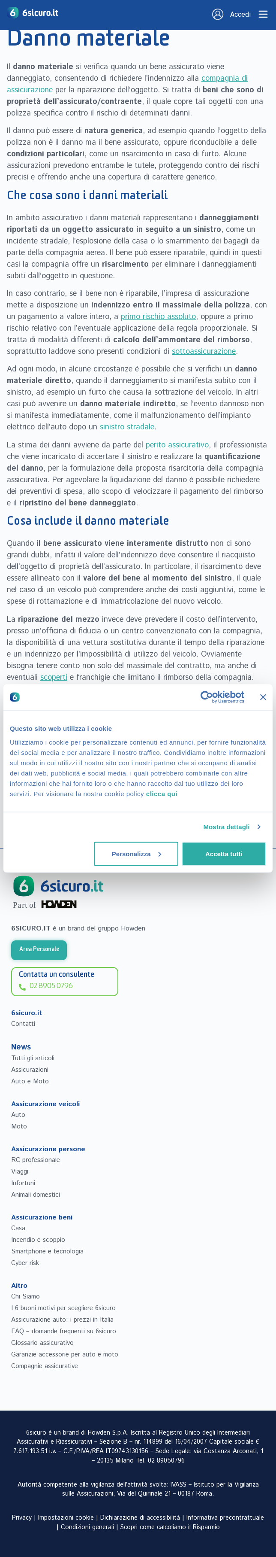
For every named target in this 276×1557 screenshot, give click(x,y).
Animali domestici (35, 1194)
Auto (18, 1114)
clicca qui (161, 793)
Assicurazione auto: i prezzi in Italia (62, 1319)
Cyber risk (25, 1263)
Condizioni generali (87, 1527)
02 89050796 (166, 1461)
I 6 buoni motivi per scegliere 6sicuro (63, 1308)
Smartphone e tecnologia (47, 1251)
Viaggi (19, 1171)
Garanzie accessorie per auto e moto (64, 1354)
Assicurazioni (29, 1069)
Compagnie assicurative (44, 1366)
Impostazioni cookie (66, 1518)
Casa (18, 1228)
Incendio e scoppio (38, 1239)
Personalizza (136, 853)
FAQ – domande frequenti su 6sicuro (63, 1331)
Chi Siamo (25, 1296)
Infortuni (23, 1183)
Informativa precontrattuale (225, 1518)
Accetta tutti (224, 853)
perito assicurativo (177, 445)
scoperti (53, 677)
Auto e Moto (30, 1081)
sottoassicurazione (204, 351)
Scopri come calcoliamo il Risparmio (170, 1527)
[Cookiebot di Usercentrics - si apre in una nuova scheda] (206, 697)
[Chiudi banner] (263, 697)
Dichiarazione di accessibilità (140, 1518)
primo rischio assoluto (158, 316)
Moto (19, 1126)
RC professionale (35, 1160)
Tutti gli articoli (32, 1058)
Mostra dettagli (226, 826)
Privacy (22, 1518)
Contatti (23, 1023)
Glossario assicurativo (42, 1342)
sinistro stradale (127, 427)
